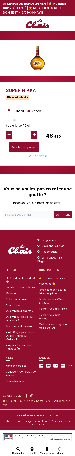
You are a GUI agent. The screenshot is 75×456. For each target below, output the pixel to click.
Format (11, 119)
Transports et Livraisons (20, 326)
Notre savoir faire (16, 299)
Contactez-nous (15, 381)
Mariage (11, 293)
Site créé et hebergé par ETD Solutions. (37, 415)
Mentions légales (16, 365)
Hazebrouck (49, 251)
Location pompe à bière (20, 287)
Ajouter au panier (24, 147)
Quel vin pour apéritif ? (19, 310)
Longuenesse (50, 240)
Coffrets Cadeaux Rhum (53, 308)
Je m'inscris (63, 214)
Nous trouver (14, 305)
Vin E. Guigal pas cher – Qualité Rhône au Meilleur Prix (20, 335)
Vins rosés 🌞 (47, 283)
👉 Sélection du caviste (53, 278)
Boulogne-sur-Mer (53, 245)
